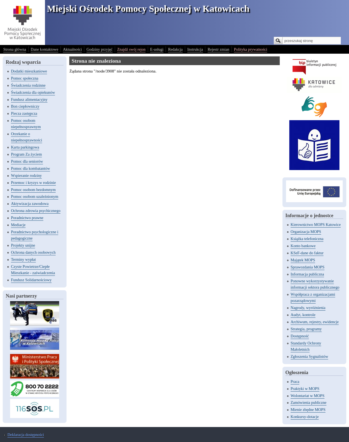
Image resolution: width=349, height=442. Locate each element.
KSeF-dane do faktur (307, 253)
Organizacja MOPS (306, 231)
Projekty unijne (23, 245)
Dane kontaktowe (44, 49)
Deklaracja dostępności (25, 434)
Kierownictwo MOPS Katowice (316, 224)
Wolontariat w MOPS (307, 395)
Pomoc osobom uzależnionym (34, 196)
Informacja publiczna (307, 274)
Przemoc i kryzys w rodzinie (33, 182)
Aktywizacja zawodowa (30, 203)
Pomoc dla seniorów (27, 161)
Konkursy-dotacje (305, 416)
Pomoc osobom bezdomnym (33, 189)
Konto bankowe (303, 246)
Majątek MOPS (303, 260)
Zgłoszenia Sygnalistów (309, 356)
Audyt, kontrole (303, 315)
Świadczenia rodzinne (28, 85)
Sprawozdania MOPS (307, 267)
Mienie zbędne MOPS (308, 409)
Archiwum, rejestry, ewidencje (315, 322)
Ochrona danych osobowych (33, 252)
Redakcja (175, 49)
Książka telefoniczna (307, 239)
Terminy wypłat (23, 259)
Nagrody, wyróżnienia (308, 307)
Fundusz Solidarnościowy (31, 280)
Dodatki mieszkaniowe (29, 71)
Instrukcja (195, 49)
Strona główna (14, 49)
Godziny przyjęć (99, 49)
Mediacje (18, 225)
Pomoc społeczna (24, 78)
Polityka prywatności (250, 49)
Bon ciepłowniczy (25, 106)
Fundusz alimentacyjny (29, 99)
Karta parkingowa (25, 147)
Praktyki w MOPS (305, 388)
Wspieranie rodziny (26, 175)
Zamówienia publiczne (308, 402)
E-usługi (157, 49)
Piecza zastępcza (24, 113)
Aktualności (72, 49)
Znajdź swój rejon (131, 49)
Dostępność (300, 336)
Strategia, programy (306, 329)
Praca (295, 381)
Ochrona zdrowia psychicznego (35, 210)
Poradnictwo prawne (27, 218)
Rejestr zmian (218, 49)
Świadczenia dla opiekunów (33, 92)
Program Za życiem (26, 154)
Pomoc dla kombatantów (30, 168)
